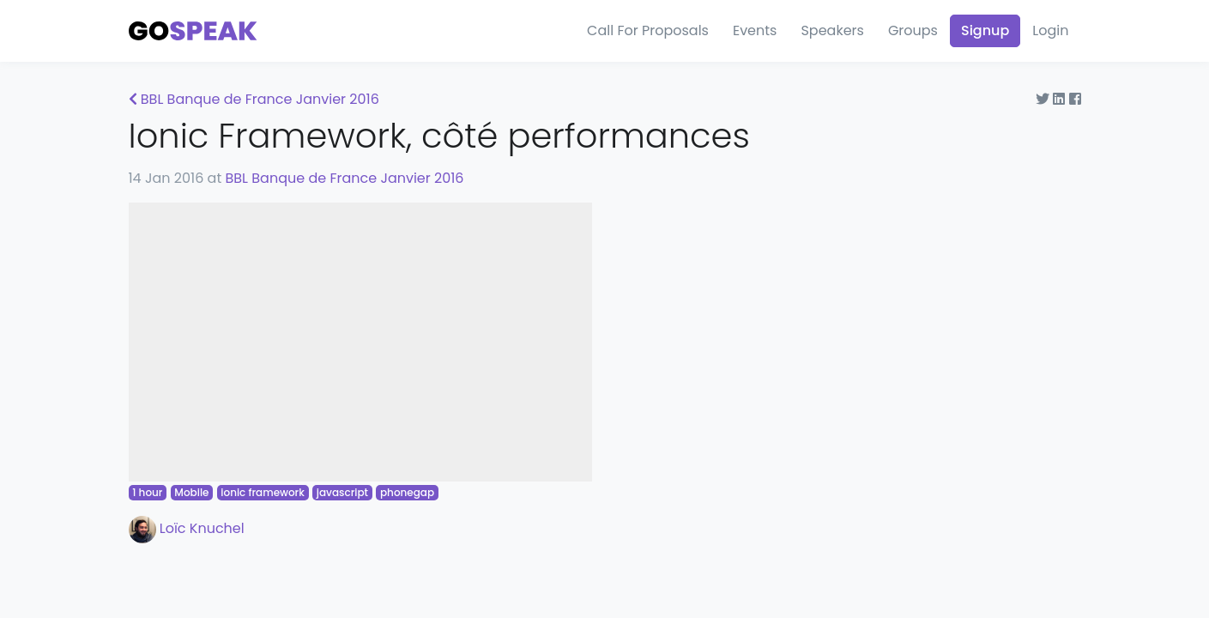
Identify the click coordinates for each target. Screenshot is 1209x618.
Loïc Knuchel (187, 528)
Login (1050, 30)
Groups (913, 30)
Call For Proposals (648, 30)
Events (755, 30)
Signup (985, 30)
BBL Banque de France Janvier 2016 (254, 99)
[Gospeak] (193, 31)
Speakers (832, 30)
